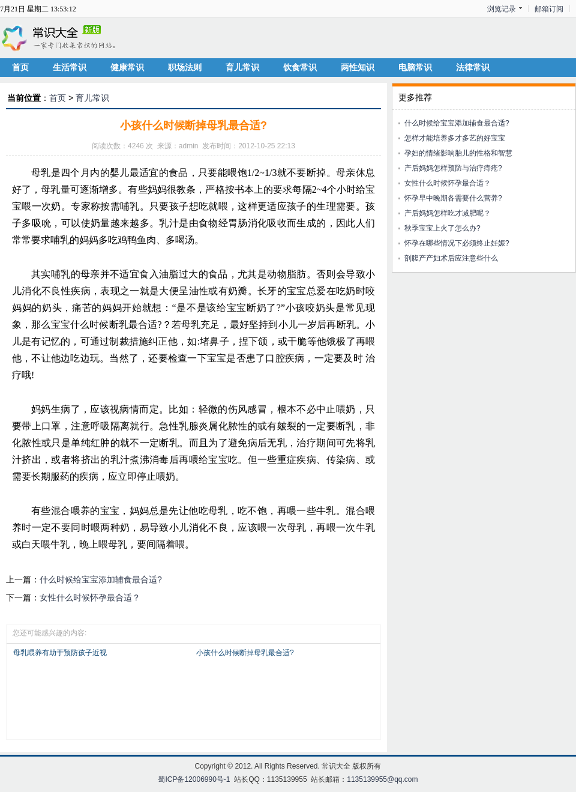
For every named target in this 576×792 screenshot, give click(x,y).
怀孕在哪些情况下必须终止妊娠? (456, 243)
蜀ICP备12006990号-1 (194, 779)
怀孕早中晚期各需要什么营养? (453, 198)
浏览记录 (501, 9)
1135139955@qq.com (382, 779)
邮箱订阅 (549, 9)
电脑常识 (415, 67)
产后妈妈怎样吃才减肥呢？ (447, 213)
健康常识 (127, 67)
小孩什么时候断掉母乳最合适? (245, 652)
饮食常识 (300, 67)
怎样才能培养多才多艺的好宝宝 (454, 138)
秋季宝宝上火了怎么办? (442, 228)
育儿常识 (242, 67)
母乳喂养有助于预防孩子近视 (60, 652)
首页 (20, 67)
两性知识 (357, 67)
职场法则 (185, 67)
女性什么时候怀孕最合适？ (90, 597)
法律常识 (473, 67)
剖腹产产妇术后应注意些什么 (451, 258)
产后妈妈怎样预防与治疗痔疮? (453, 168)
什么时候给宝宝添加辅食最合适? (101, 579)
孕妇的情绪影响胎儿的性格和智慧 (458, 153)
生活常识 (69, 67)
